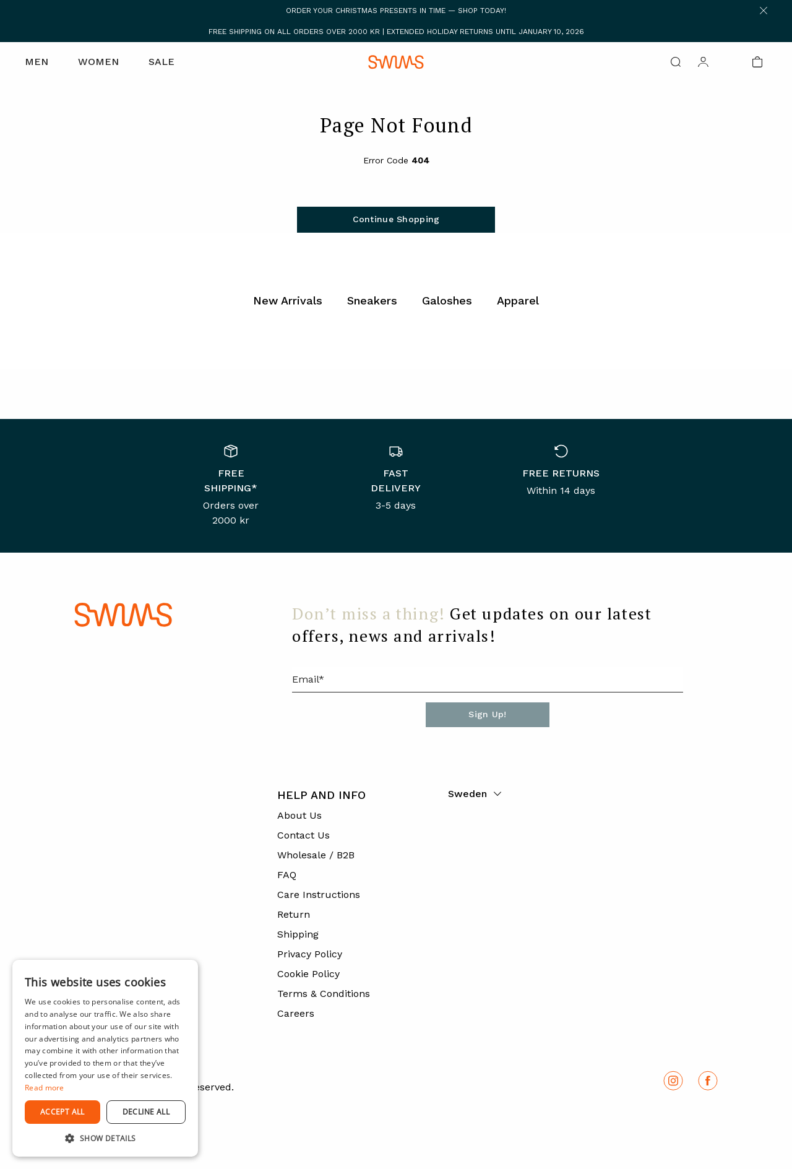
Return (293, 914)
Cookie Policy (308, 974)
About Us (299, 815)
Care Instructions (318, 894)
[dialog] (105, 1058)
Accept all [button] (62, 1111)
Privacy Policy (309, 954)
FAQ (286, 875)
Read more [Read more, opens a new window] (44, 1087)
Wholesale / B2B (316, 855)
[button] (105, 1138)
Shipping (298, 934)
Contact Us (303, 835)
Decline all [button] (146, 1111)
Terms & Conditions (323, 993)
